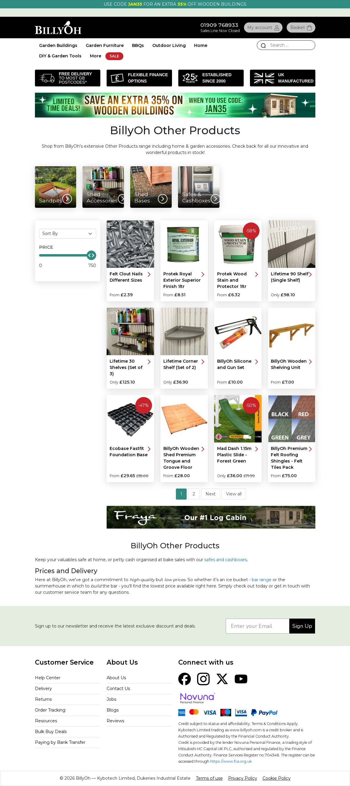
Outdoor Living (169, 45)
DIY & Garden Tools (60, 56)
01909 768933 (219, 25)
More (95, 56)
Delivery (43, 688)
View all (234, 494)
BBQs (138, 45)
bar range (261, 579)
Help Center (47, 677)
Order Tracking (50, 710)
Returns (43, 699)
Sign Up (302, 626)
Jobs (111, 699)
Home (200, 45)
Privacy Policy (242, 778)
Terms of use (209, 778)
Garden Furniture (105, 45)
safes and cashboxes (225, 559)
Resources (46, 721)
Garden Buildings (58, 45)
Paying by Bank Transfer (60, 742)
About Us (116, 677)
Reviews (115, 721)
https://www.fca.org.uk (231, 761)
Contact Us (118, 688)
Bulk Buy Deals (51, 731)
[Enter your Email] (257, 626)
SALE (114, 56)
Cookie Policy (276, 778)
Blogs (113, 710)
